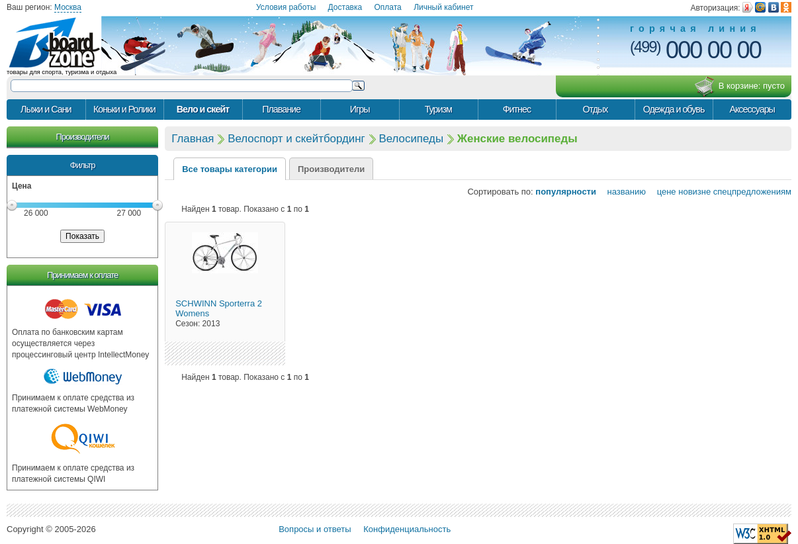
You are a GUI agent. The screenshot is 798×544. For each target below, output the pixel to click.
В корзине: (739, 86)
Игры (360, 109)
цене (662, 192)
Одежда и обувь (674, 109)
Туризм (438, 109)
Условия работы (286, 7)
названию (622, 192)
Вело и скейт (203, 109)
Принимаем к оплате (82, 275)
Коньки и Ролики (124, 109)
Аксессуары (752, 109)
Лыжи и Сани (46, 109)
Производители (82, 137)
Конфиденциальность (407, 529)
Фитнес (517, 109)
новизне (694, 192)
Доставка (345, 7)
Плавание (281, 109)
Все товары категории (229, 169)
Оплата (388, 7)
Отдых (594, 109)
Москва (67, 7)
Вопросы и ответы (315, 529)
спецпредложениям (752, 192)
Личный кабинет (443, 7)
